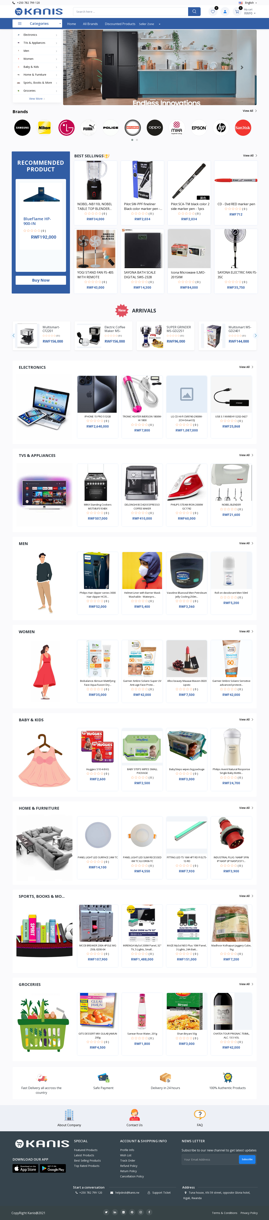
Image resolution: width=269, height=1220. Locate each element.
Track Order (127, 1160)
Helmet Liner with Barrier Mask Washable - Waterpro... (142, 594)
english (247, 2)
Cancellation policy (132, 1176)
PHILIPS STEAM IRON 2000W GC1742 (187, 506)
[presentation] (13, 336)
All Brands (90, 24)
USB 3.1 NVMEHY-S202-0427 (231, 416)
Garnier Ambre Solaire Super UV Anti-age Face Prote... (142, 683)
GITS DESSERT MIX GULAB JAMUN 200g (98, 1035)
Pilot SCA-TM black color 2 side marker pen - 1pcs (190, 206)
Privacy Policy (249, 1213)
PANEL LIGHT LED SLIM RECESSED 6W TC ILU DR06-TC (142, 859)
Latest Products (84, 1155)
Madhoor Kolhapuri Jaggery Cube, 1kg (231, 947)
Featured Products (85, 1150)
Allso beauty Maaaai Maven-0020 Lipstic (186, 683)
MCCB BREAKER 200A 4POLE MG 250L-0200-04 (97, 947)
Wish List (125, 1155)
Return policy (128, 1171)
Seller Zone (147, 24)
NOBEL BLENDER (231, 504)
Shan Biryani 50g (187, 1033)
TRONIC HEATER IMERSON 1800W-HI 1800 (142, 418)
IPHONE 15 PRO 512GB (98, 416)
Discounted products (120, 24)
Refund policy (128, 1166)
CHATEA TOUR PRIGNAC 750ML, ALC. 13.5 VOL (231, 1035)
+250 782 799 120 (26, 2)
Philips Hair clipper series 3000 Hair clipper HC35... (98, 594)
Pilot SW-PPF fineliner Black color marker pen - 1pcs (142, 206)
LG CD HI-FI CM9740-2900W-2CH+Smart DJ (187, 418)
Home (71, 24)
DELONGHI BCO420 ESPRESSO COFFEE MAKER (142, 506)
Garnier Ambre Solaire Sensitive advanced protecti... (231, 683)
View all (249, 111)
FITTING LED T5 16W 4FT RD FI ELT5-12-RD (187, 859)
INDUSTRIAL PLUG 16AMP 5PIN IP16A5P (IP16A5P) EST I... (231, 859)
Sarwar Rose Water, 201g (142, 1033)
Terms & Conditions (224, 1213)
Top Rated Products (86, 1166)
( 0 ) (43, 231)
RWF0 (250, 11)
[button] (77, 67)
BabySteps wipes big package (187, 769)
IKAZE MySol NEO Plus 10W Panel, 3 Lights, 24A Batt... (186, 947)
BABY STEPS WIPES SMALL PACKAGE (142, 771)
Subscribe (247, 1159)
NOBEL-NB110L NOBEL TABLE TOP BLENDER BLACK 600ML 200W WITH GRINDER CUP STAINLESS (96, 206)
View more (37, 98)
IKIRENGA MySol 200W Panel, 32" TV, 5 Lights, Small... (142, 947)
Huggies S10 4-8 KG (97, 769)
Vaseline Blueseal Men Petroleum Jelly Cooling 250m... (187, 594)
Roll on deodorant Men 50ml (231, 592)
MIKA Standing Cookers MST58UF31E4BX (98, 506)
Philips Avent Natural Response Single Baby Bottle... (231, 771)
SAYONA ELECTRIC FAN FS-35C (237, 274)
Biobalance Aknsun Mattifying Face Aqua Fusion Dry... (97, 683)
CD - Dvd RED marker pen (236, 204)
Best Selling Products (87, 1160)
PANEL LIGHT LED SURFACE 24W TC (98, 857)
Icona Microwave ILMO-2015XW (188, 274)
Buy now (41, 280)
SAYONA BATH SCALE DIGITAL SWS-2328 (140, 274)
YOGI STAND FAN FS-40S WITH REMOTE (95, 274)
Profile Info (127, 1150)
